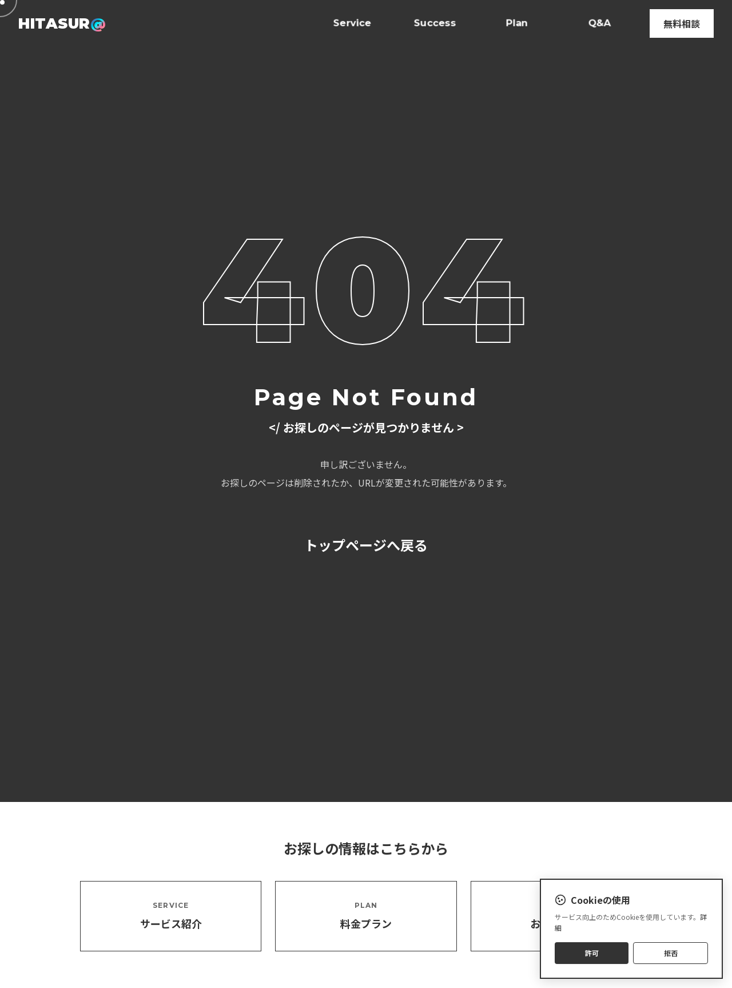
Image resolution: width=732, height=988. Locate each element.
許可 (592, 954)
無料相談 (681, 23)
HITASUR (62, 23)
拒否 (671, 954)
